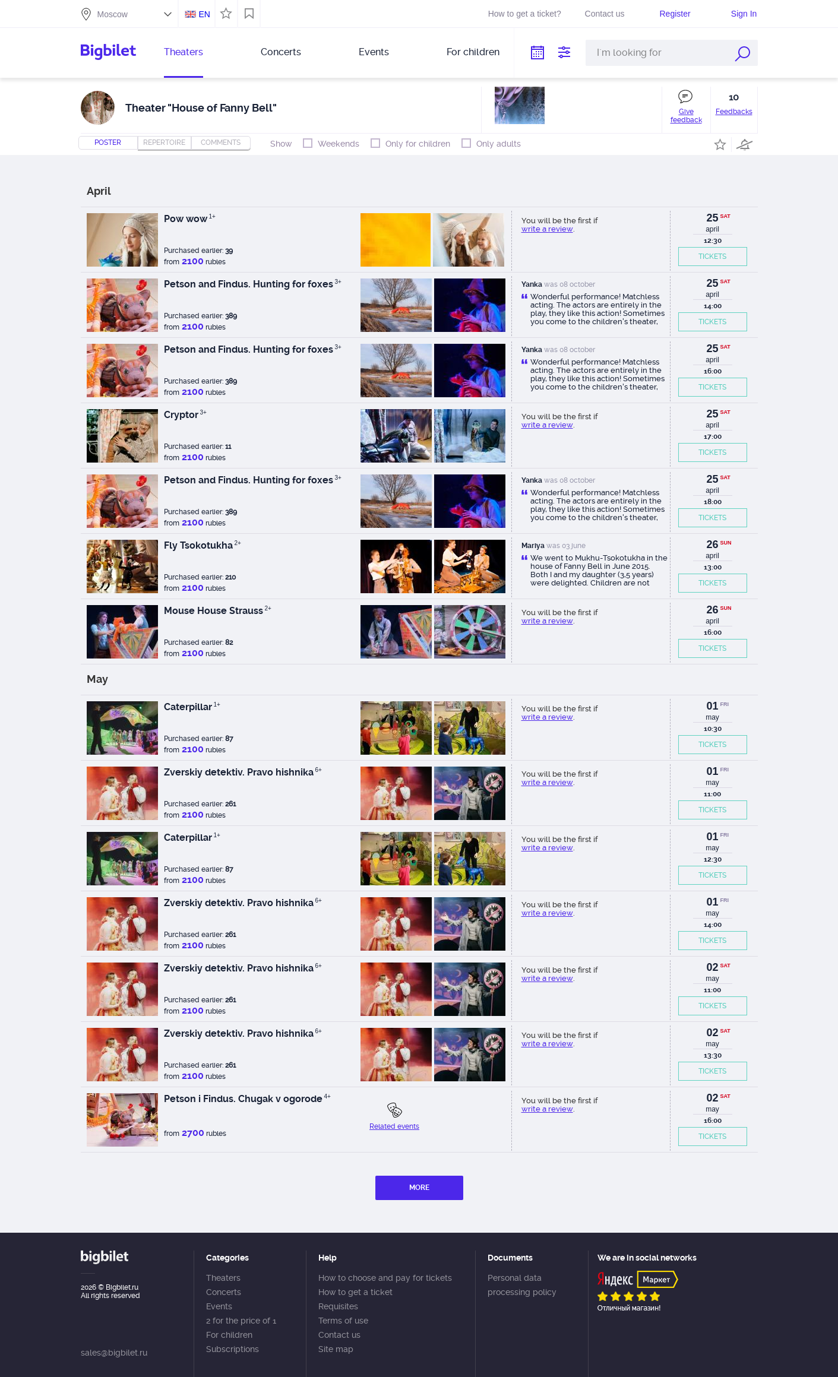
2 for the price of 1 (241, 1320)
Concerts (281, 52)
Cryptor (185, 414)
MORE (419, 1187)
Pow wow (190, 218)
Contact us (605, 13)
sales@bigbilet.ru (114, 1352)
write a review (547, 228)
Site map (335, 1349)
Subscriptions (232, 1349)
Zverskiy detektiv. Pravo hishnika (243, 772)
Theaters (183, 52)
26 (712, 544)
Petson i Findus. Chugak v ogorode (247, 1098)
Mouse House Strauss (217, 610)
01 (712, 706)
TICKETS (712, 256)
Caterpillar (192, 707)
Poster (107, 142)
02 (712, 967)
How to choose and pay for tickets (385, 1278)
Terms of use (343, 1320)
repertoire (164, 142)
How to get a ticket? (524, 13)
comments (221, 142)
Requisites (338, 1306)
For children (473, 52)
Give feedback (686, 115)
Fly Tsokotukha (202, 545)
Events (374, 52)
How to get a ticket (355, 1292)
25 (712, 218)
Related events (394, 1126)
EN (204, 14)
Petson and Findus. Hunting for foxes (252, 284)
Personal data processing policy (522, 1285)
